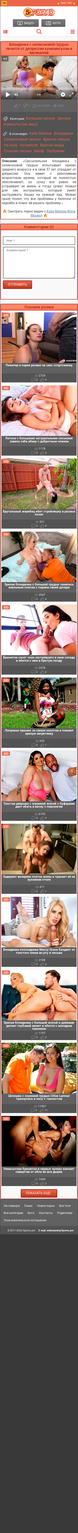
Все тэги (65, 1205)
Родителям (64, 1213)
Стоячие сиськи (17, 151)
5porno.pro (29, 1230)
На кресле (29, 145)
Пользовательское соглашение (25, 1220)
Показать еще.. (39, 1193)
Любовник (56, 151)
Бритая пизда (52, 145)
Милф (39, 151)
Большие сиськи (40, 118)
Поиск (28, 1205)
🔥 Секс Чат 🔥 (66, 2)
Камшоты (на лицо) (21, 124)
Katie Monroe (40, 133)
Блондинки (63, 133)
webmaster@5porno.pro (60, 1230)
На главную (12, 1205)
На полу (10, 145)
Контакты (46, 1213)
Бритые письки (56, 139)
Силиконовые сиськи (22, 139)
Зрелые (64, 118)
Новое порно (46, 1205)
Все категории (13, 1213)
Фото (31, 1213)
